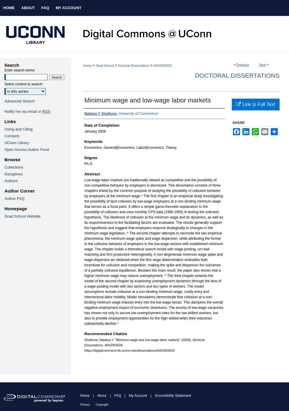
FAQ (117, 396)
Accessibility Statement (173, 396)
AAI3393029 (163, 65)
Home (87, 65)
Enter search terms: (19, 70)
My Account (138, 396)
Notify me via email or (27, 111)
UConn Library (16, 143)
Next (262, 64)
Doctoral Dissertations (134, 65)
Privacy (85, 404)
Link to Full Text (255, 104)
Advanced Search (19, 101)
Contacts (11, 136)
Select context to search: (23, 84)
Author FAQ (14, 198)
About (101, 396)
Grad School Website (22, 216)
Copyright (102, 404)
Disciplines (13, 174)
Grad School (105, 65)
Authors (11, 181)
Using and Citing (18, 129)
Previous (243, 64)
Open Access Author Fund (26, 149)
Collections (13, 167)
